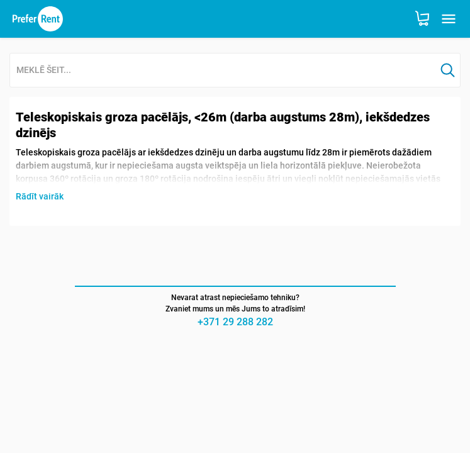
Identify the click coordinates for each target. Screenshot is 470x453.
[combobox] (222, 71)
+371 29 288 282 (235, 322)
